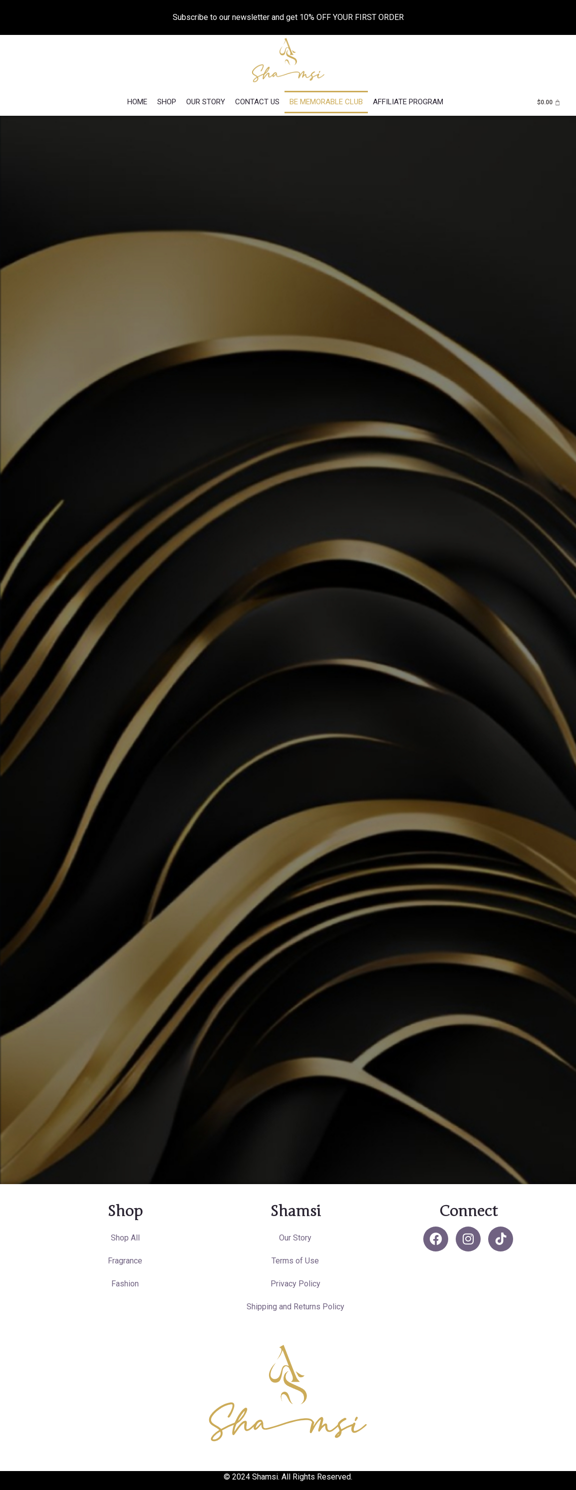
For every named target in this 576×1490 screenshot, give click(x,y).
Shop (166, 101)
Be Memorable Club (326, 101)
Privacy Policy (295, 1283)
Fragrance (125, 1260)
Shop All (125, 1237)
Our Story (205, 101)
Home (137, 101)
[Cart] (549, 102)
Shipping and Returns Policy (295, 1306)
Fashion (125, 1283)
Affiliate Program (408, 101)
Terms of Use (295, 1260)
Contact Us (257, 101)
